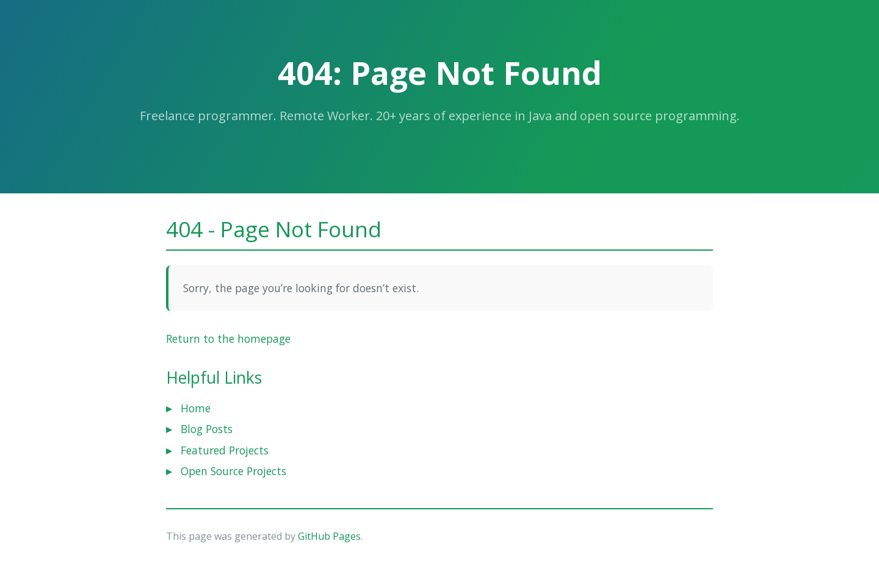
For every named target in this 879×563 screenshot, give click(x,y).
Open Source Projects (233, 471)
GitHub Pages (329, 536)
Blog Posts (207, 428)
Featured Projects (225, 450)
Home (196, 408)
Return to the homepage (228, 338)
